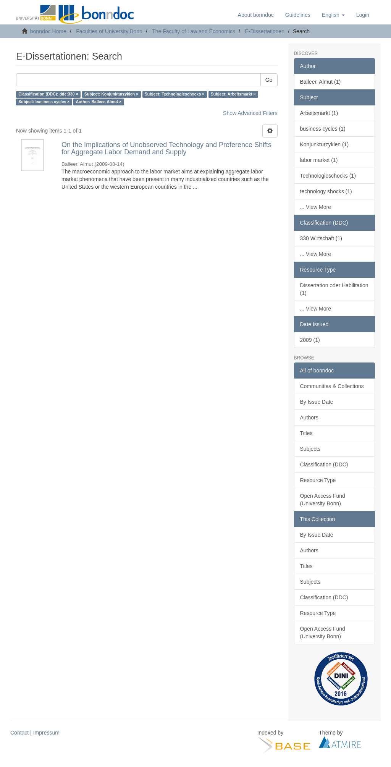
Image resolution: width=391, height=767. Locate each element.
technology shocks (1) (326, 191)
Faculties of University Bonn (109, 31)
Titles (306, 433)
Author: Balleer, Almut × (99, 102)
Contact (19, 733)
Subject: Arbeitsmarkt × (233, 94)
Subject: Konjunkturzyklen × (111, 94)
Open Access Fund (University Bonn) (322, 499)
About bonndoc (256, 15)
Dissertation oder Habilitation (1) (334, 289)
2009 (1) (310, 340)
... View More (315, 207)
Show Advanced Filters (250, 113)
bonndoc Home (48, 31)
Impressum (46, 733)
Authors (309, 417)
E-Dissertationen (265, 31)
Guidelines (297, 15)
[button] (333, 14)
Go (269, 80)
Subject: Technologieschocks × (174, 94)
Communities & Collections (332, 386)
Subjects (310, 449)
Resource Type (318, 480)
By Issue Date (316, 402)
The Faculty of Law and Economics (193, 31)
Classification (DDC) (324, 464)
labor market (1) (319, 160)
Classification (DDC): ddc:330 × (48, 94)
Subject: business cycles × (43, 102)
